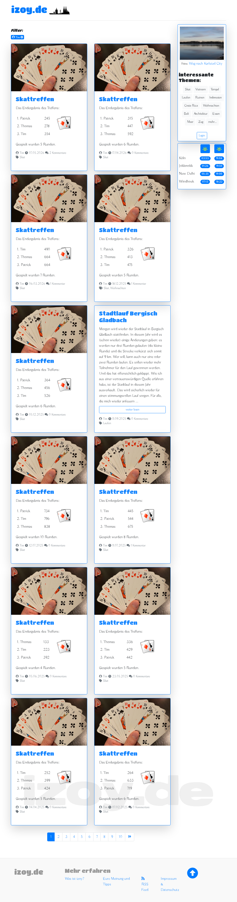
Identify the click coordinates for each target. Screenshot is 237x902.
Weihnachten (118, 288)
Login (202, 135)
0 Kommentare (140, 153)
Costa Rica (191, 106)
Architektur (200, 114)
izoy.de (29, 9)
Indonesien (215, 97)
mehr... (212, 122)
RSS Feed (144, 884)
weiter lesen (132, 409)
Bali (186, 114)
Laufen (107, 423)
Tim (22, 153)
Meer (190, 122)
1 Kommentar (57, 284)
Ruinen (199, 97)
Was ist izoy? (74, 879)
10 (120, 837)
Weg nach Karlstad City (205, 63)
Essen (216, 114)
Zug (200, 122)
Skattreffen (35, 99)
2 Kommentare (57, 153)
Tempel (215, 89)
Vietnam (201, 89)
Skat (22, 157)
